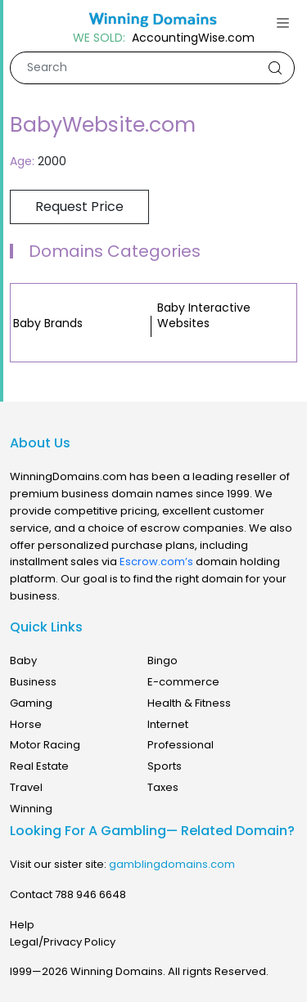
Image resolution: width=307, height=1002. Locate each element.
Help (22, 924)
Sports (164, 766)
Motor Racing (45, 745)
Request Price (79, 206)
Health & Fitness (189, 703)
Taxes (162, 787)
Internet (167, 724)
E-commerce (183, 682)
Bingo (162, 660)
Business (33, 682)
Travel (26, 787)
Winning (31, 808)
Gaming (31, 703)
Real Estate (39, 766)
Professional (180, 745)
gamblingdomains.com (172, 864)
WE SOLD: (99, 38)
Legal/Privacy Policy (62, 942)
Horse (26, 724)
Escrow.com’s (156, 561)
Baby (23, 660)
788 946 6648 (90, 894)
